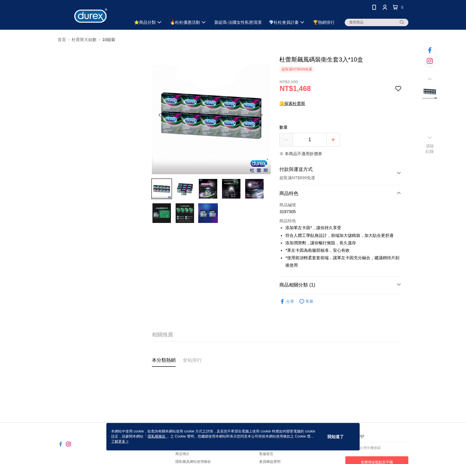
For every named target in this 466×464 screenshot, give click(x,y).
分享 (286, 301)
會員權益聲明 (270, 462)
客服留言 (266, 454)
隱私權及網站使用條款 (193, 462)
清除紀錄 (430, 149)
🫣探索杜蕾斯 (292, 103)
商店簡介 (182, 454)
